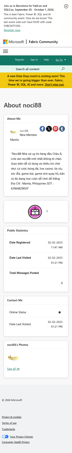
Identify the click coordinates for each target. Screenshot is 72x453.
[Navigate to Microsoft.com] (13, 42)
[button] (14, 359)
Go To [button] (59, 59)
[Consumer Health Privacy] (36, 442)
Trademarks (8, 429)
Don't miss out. (54, 84)
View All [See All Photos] (13, 369)
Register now (12, 30)
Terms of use (9, 422)
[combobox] (40, 69)
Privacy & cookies (12, 416)
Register (19, 59)
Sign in (34, 59)
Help (46, 59)
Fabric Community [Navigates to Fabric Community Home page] (43, 41)
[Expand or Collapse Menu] (5, 51)
